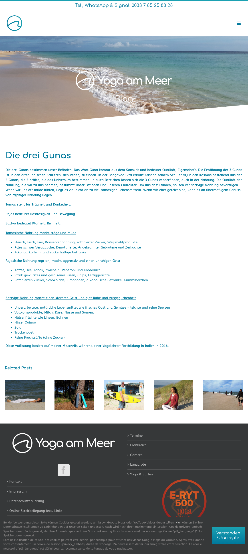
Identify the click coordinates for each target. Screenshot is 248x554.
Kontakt (15, 482)
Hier (178, 522)
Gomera (136, 455)
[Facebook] (64, 470)
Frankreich (138, 445)
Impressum (18, 491)
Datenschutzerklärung (26, 501)
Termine (136, 436)
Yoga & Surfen (141, 474)
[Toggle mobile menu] (239, 23)
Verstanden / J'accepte (228, 535)
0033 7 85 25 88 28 (151, 5)
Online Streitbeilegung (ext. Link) (35, 511)
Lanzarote (138, 464)
